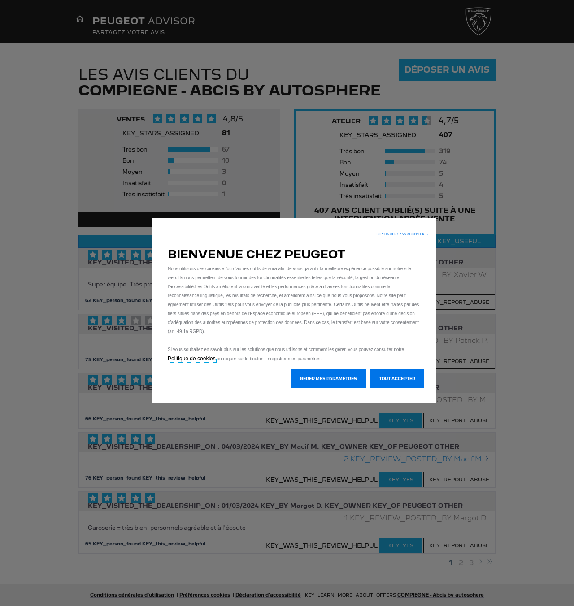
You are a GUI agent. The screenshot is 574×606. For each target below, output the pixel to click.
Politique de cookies (192, 358)
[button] (403, 234)
